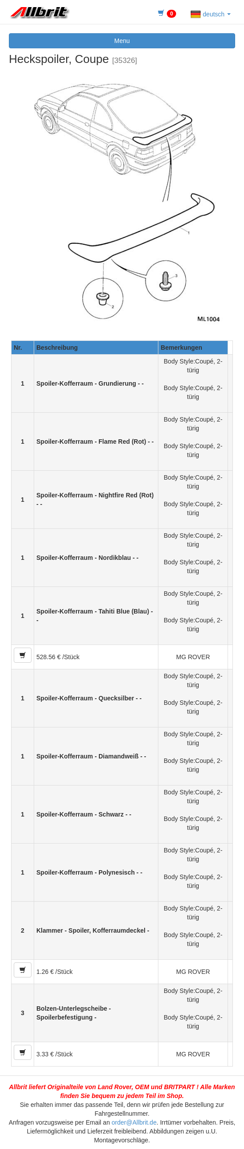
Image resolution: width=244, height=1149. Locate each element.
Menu (122, 40)
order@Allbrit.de (134, 1122)
